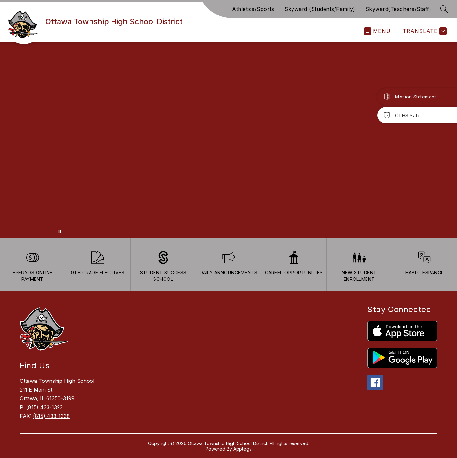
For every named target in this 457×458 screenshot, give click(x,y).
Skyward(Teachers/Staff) (398, 9)
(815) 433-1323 (44, 407)
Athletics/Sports (253, 9)
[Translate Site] (424, 31)
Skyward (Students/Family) (319, 9)
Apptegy (242, 449)
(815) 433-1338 (51, 416)
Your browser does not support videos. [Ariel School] (228, 140)
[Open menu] (377, 31)
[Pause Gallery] (60, 232)
